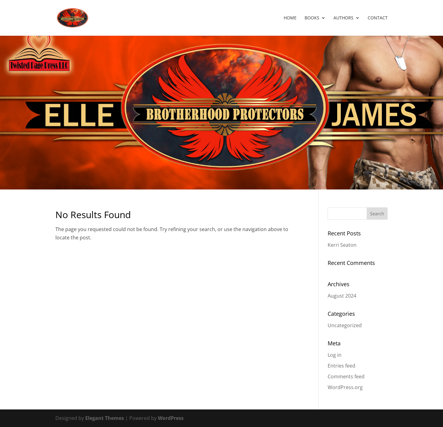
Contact (378, 18)
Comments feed (346, 376)
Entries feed (341, 365)
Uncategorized (345, 325)
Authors (343, 18)
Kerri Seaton (342, 245)
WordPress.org (345, 387)
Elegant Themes (104, 418)
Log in (334, 355)
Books (312, 18)
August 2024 (342, 295)
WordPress (171, 418)
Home (290, 18)
